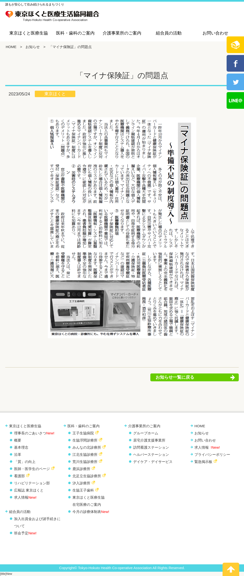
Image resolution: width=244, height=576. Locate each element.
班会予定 (25, 533)
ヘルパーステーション (151, 454)
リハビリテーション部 (32, 483)
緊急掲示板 (203, 462)
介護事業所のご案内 (122, 33)
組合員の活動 (169, 33)
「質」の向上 (25, 462)
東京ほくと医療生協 (28, 33)
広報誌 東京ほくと (29, 490)
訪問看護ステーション (151, 447)
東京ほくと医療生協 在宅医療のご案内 (88, 500)
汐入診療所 (81, 483)
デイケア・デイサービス (153, 462)
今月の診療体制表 (90, 512)
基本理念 (21, 447)
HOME (11, 47)
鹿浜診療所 (81, 469)
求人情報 (25, 497)
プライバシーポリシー (212, 454)
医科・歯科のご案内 (75, 33)
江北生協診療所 (84, 454)
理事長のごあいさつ (34, 433)
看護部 (19, 476)
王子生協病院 (83, 433)
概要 (17, 440)
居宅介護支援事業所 (149, 440)
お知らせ (32, 47)
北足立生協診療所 (86, 476)
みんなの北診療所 (86, 447)
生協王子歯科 (83, 490)
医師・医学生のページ (32, 469)
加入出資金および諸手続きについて (37, 522)
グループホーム (145, 433)
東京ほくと (55, 93)
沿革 (17, 454)
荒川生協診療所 (84, 462)
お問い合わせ (215, 33)
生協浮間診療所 (84, 440)
